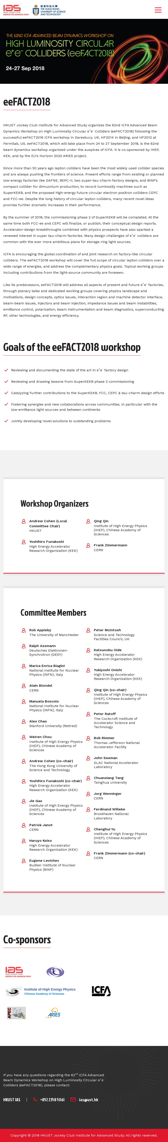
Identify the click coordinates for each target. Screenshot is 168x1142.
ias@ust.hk (88, 1099)
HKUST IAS (11, 1099)
